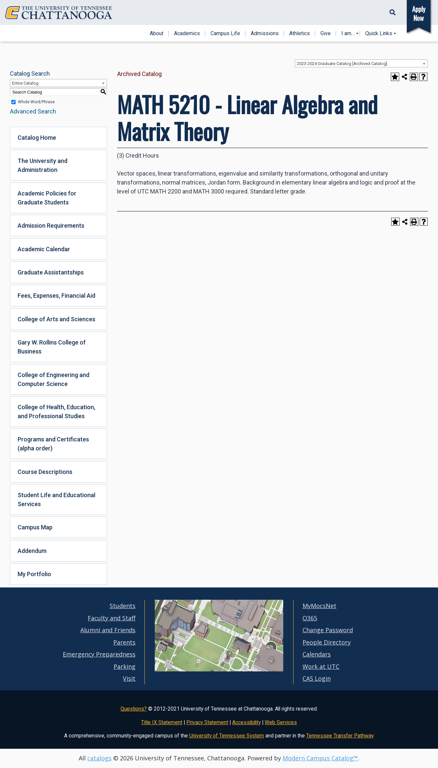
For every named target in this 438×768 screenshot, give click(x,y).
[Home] (59, 13)
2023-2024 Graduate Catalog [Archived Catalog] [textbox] (342, 63)
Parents (124, 642)
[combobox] (361, 63)
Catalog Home (37, 137)
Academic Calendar (44, 249)
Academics (187, 33)
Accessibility (246, 722)
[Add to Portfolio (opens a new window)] (395, 77)
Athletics (299, 33)
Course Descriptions (45, 471)
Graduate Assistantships (51, 272)
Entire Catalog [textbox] (25, 83)
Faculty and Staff (111, 618)
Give (325, 33)
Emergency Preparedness (99, 654)
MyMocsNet (319, 606)
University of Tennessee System (226, 735)
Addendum (32, 550)
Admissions (265, 33)
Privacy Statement (207, 722)
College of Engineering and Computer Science (53, 379)
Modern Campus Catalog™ (320, 758)
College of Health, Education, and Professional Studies (56, 412)
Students (122, 606)
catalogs (99, 758)
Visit (129, 678)
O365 (310, 618)
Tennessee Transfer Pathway (339, 735)
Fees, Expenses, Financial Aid (56, 295)
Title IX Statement (161, 722)
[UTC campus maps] (219, 657)
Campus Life (225, 33)
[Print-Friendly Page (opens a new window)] (414, 77)
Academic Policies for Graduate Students (47, 198)
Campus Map (35, 527)
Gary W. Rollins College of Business (52, 347)
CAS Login (317, 678)
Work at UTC (321, 666)
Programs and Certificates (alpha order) (53, 444)
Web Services (281, 722)
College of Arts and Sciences (56, 319)
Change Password (328, 630)
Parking (124, 666)
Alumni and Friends (107, 630)
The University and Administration (42, 165)
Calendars (317, 654)
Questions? (134, 709)
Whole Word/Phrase (36, 102)
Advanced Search (33, 111)
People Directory (327, 642)
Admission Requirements (51, 225)
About (156, 33)
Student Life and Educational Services (56, 499)
